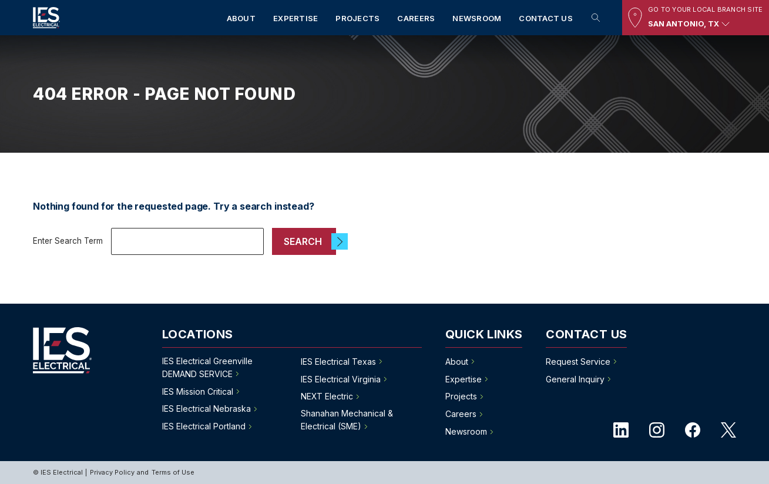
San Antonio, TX (690, 24)
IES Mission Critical (197, 391)
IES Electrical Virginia (341, 379)
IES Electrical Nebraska (206, 409)
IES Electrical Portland (204, 426)
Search (596, 18)
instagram (656, 430)
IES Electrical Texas (338, 362)
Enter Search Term (68, 241)
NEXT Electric (327, 396)
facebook (692, 430)
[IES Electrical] (46, 19)
